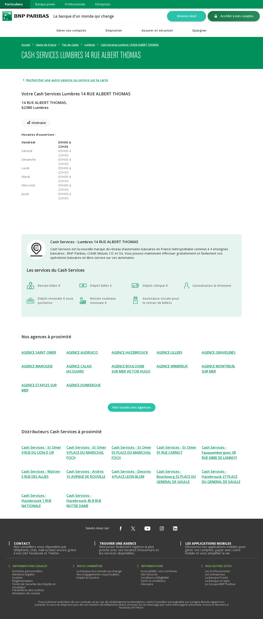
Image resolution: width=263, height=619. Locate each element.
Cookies (17, 577)
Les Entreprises (215, 574)
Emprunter (114, 30)
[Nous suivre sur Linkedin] (175, 528)
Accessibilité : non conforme (159, 571)
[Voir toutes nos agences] (131, 407)
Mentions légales (23, 574)
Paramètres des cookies (28, 590)
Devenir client (186, 16)
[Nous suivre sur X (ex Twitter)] (133, 528)
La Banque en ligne (217, 581)
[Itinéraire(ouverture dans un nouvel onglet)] (179, 102)
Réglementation (22, 581)
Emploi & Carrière (88, 577)
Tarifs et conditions (153, 581)
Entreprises (103, 4)
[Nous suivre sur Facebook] (121, 528)
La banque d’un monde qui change (99, 571)
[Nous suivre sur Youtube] (147, 528)
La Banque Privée (216, 577)
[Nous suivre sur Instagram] (162, 528)
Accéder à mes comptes (237, 16)
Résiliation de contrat (26, 593)
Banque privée (45, 4)
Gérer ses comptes (71, 30)
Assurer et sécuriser (157, 30)
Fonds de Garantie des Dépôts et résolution (33, 585)
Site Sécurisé (149, 574)
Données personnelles (27, 571)
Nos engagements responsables (98, 574)
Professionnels (75, 4)
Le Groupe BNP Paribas (220, 584)
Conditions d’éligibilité (155, 577)
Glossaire (147, 584)
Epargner (199, 30)
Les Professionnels (217, 571)
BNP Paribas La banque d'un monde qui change (25, 16)
